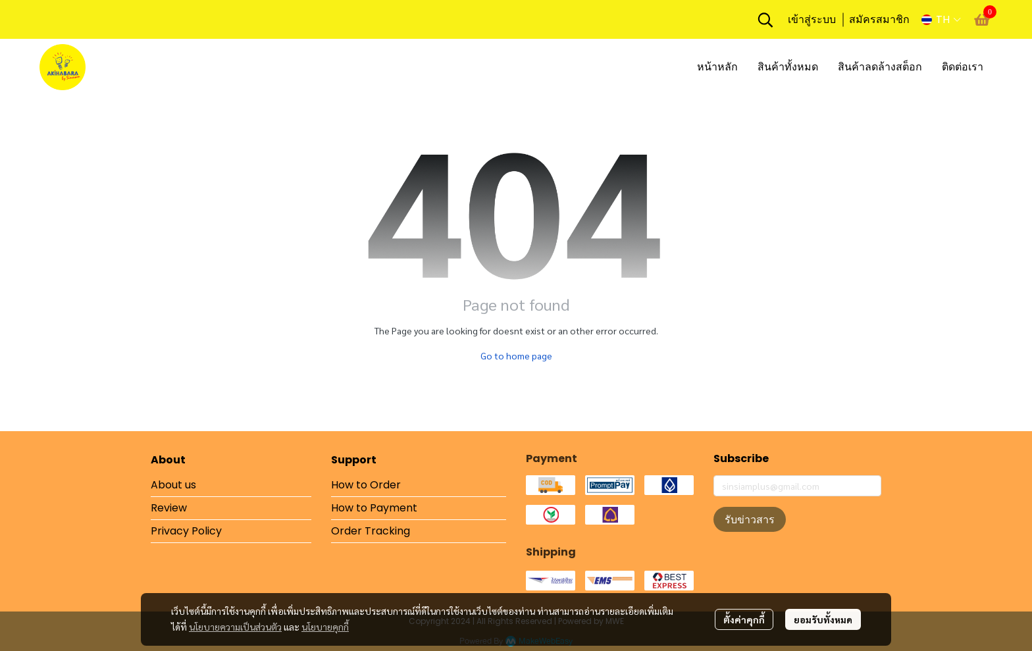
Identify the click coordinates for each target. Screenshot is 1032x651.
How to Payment (374, 507)
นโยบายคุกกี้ (325, 627)
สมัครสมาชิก (879, 19)
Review (169, 507)
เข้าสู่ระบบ (812, 19)
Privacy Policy (186, 530)
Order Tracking (370, 530)
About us (173, 484)
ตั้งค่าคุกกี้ (744, 619)
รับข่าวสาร (750, 519)
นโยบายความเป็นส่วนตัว (235, 627)
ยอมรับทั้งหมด (823, 619)
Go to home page (516, 355)
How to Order (366, 484)
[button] (765, 20)
